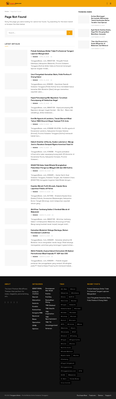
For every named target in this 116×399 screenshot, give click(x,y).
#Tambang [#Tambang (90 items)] (64, 359)
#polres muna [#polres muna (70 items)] (66, 347)
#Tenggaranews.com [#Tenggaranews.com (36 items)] (68, 371)
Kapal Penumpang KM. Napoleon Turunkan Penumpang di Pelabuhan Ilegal (49, 99)
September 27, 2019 (98, 25)
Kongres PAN (37, 313)
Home (7, 11)
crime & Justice (35, 293)
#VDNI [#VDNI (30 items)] (63, 375)
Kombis (35, 306)
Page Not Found (16, 11)
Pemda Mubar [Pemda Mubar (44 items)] (74, 379)
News (34, 319)
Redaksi (35, 57)
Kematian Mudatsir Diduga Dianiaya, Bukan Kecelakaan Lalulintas (49, 231)
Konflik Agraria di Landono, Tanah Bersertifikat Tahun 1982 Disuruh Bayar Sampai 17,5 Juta (51, 119)
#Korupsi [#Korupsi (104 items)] (72, 320)
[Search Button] (69, 33)
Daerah (35, 297)
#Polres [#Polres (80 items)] (72, 344)
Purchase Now (82, 395)
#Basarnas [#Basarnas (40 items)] (64, 293)
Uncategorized (51, 325)
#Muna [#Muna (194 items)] (79, 324)
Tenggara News (15, 395)
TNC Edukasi (50, 305)
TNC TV (48, 322)
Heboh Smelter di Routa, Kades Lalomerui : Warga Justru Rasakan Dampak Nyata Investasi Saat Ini (52, 143)
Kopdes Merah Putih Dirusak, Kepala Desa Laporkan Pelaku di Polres (49, 187)
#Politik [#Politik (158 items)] (63, 344)
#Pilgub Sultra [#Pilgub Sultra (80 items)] (74, 340)
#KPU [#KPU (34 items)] (62, 324)
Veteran (48, 328)
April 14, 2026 (44, 80)
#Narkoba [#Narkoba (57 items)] (64, 328)
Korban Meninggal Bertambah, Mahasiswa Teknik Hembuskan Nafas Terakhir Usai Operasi (100, 19)
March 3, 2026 (44, 256)
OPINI (34, 325)
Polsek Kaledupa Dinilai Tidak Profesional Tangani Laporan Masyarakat (98, 291)
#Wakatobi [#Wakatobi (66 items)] (72, 375)
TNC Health (49, 308)
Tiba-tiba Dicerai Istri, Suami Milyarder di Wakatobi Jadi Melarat (99, 44)
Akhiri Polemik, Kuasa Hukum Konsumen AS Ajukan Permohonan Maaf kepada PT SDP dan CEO (52, 252)
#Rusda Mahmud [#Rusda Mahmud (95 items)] (67, 351)
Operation (36, 322)
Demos (100, 395)
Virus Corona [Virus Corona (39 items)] (65, 383)
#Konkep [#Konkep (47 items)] (64, 316)
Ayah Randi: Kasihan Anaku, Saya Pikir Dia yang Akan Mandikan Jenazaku (101, 32)
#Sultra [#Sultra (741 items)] (76, 355)
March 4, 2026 (44, 236)
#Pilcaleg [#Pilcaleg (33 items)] (73, 336)
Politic (48, 294)
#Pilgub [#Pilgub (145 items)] (63, 340)
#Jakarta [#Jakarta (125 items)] (72, 305)
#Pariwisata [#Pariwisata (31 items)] (65, 332)
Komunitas (36, 310)
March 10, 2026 (44, 215)
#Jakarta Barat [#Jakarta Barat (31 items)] (66, 308)
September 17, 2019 (97, 48)
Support (108, 395)
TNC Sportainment (51, 318)
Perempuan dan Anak (50, 289)
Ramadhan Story (49, 301)
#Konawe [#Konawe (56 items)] (73, 312)
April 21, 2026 (44, 57)
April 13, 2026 (44, 103)
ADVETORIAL (37, 288)
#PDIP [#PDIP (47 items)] (74, 332)
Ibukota (35, 303)
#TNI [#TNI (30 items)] (80, 371)
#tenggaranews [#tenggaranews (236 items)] (66, 367)
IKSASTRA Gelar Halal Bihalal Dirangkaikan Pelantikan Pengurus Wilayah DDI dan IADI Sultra (51, 166)
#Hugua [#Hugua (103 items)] (63, 305)
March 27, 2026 (44, 192)
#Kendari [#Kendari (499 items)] (77, 308)
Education (36, 300)
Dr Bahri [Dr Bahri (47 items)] (64, 379)
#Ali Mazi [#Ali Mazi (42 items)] (64, 289)
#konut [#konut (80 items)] (63, 320)
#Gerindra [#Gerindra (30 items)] (64, 301)
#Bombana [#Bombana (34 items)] (75, 293)
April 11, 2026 (44, 124)
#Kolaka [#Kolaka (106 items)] (63, 312)
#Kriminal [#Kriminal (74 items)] (71, 324)
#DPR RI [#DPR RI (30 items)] (71, 297)
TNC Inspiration (49, 313)
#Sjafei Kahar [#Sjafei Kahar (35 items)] (65, 355)
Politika (48, 297)
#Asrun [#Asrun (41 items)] (72, 289)
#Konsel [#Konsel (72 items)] (73, 316)
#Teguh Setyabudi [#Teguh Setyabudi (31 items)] (67, 363)
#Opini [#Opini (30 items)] (73, 328)
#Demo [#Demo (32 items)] (63, 297)
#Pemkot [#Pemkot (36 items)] (64, 336)
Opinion (35, 329)
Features (92, 395)
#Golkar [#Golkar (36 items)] (74, 301)
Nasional (35, 316)
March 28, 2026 (45, 171)
